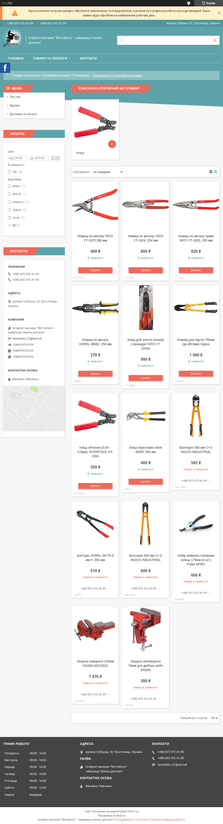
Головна (16, 58)
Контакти (88, 58)
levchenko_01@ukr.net (27, 338)
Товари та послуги (50, 58)
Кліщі (80, 153)
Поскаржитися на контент (131, 819)
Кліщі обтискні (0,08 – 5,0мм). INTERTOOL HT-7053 (95, 452)
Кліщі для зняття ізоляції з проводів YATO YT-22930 (145, 344)
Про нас (15, 96)
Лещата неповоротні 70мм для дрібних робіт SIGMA (145, 665)
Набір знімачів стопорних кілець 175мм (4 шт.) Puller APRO (196, 560)
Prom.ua (133, 811)
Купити (95, 270)
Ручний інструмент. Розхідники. (66, 75)
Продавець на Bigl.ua (111, 815)
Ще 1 (15, 225)
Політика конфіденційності (167, 819)
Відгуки (15, 105)
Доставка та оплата (23, 114)
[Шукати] (215, 40)
